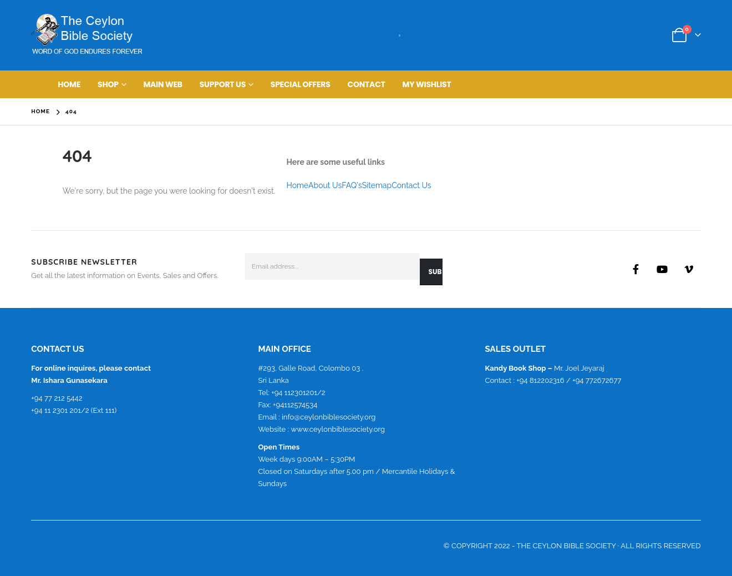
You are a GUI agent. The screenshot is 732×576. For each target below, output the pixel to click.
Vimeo (689, 269)
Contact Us (411, 185)
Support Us (223, 84)
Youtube (662, 269)
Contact (366, 84)
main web (162, 84)
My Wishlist (427, 84)
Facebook (635, 269)
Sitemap (377, 185)
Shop (108, 84)
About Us (325, 185)
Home (69, 84)
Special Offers (301, 84)
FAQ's (352, 185)
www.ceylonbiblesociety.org (338, 429)
